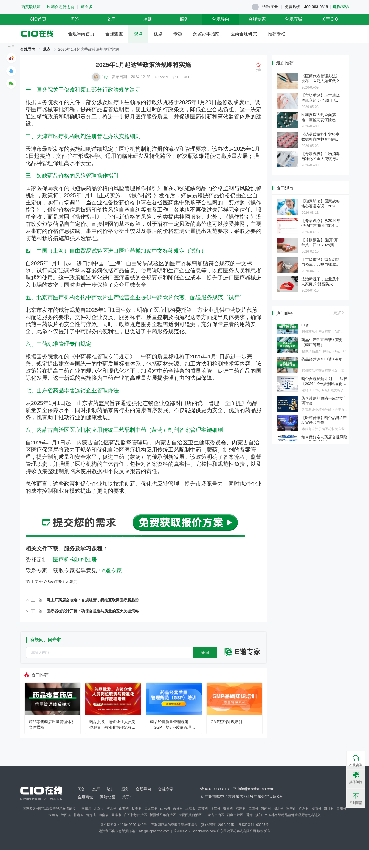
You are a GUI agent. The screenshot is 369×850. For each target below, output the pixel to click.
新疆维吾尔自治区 (163, 815)
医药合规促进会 (60, 7)
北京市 (99, 809)
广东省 (304, 809)
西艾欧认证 (31, 7)
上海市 (190, 809)
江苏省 (203, 809)
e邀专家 (112, 570)
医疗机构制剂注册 (75, 560)
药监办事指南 (206, 34)
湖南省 (316, 809)
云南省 (53, 815)
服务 (184, 19)
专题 (177, 34)
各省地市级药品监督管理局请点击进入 (293, 815)
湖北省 (278, 809)
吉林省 (178, 809)
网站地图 (107, 797)
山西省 (124, 809)
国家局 (86, 809)
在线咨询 (355, 761)
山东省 (165, 809)
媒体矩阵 (355, 778)
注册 (274, 6)
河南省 (266, 809)
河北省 (111, 809)
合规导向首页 (81, 34)
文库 (111, 19)
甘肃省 (78, 815)
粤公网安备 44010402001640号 (124, 825)
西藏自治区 (235, 815)
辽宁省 (137, 809)
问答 (74, 19)
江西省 (253, 809)
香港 (249, 815)
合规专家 (257, 19)
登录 (265, 6)
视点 (158, 34)
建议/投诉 (341, 7)
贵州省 (341, 809)
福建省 (241, 809)
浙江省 (215, 809)
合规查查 (114, 34)
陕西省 (66, 815)
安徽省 (228, 809)
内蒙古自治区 (214, 815)
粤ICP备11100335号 (254, 825)
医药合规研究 (243, 34)
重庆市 (291, 809)
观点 (138, 34)
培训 (147, 19)
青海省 (91, 815)
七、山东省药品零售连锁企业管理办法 (72, 390)
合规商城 (293, 19)
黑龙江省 (150, 809)
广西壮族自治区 (135, 815)
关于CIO (330, 19)
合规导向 (220, 19)
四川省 (329, 809)
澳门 (258, 815)
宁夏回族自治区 (190, 815)
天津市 (116, 815)
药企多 (86, 7)
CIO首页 (38, 19)
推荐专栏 (276, 34)
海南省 (104, 815)
